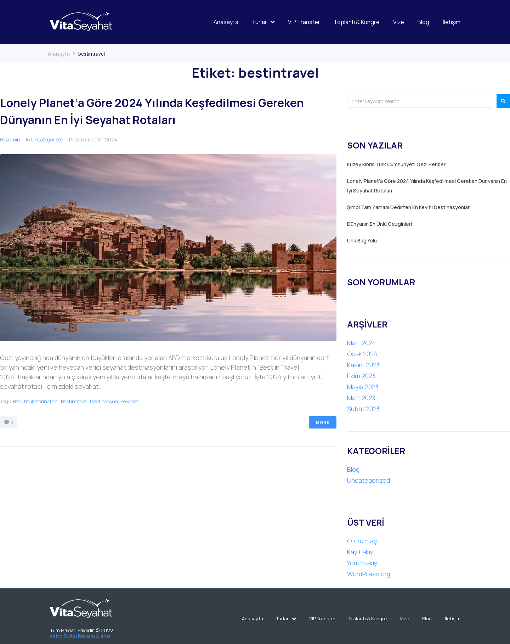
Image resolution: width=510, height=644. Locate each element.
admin (13, 139)
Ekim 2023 (361, 375)
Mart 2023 (361, 397)
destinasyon (104, 401)
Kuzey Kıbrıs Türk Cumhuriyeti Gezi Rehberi (397, 164)
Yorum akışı (363, 563)
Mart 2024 (361, 342)
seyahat (129, 401)
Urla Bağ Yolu (362, 240)
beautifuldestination (35, 401)
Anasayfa (59, 54)
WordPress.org (368, 574)
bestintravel (74, 401)
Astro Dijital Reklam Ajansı (80, 636)
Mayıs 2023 (363, 386)
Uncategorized (47, 139)
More (322, 422)
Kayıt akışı (361, 552)
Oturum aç (362, 541)
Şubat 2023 (363, 408)
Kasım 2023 (363, 364)
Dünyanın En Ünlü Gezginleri (379, 223)
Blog (353, 469)
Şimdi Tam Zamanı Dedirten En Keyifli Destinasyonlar (408, 207)
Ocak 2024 (362, 353)
